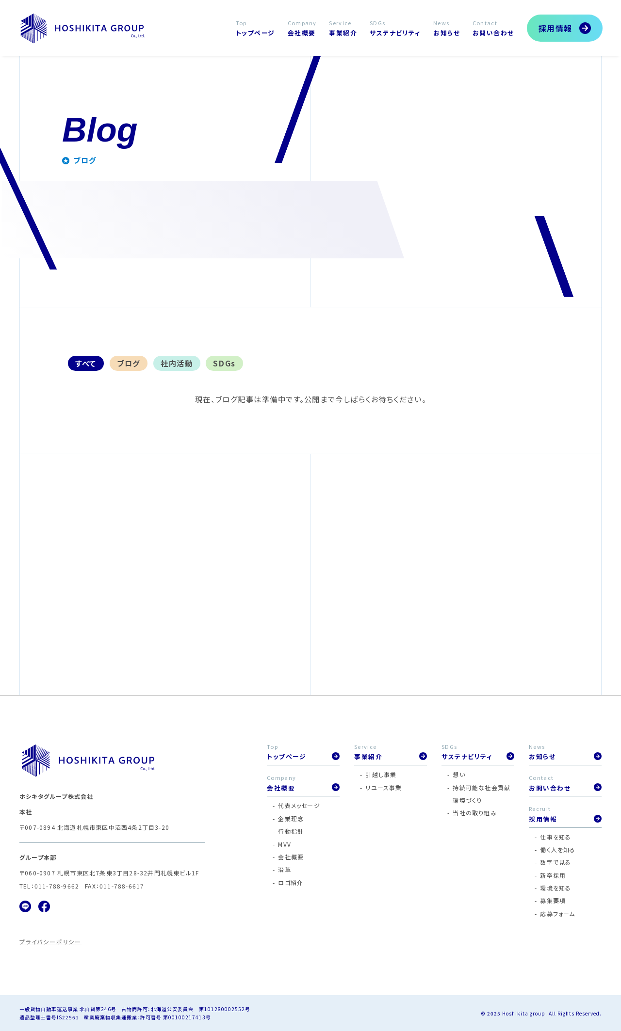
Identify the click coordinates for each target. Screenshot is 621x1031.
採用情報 (555, 28)
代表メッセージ (299, 805)
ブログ (128, 363)
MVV (284, 844)
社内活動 (177, 363)
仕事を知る (555, 837)
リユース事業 (383, 787)
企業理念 (291, 818)
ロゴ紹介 (290, 882)
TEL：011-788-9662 (49, 886)
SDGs (224, 363)
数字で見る (555, 862)
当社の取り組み (474, 813)
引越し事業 (380, 774)
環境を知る (555, 888)
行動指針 (291, 831)
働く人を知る (557, 849)
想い (459, 774)
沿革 (284, 869)
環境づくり (467, 800)
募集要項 (553, 900)
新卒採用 (553, 875)
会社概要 (291, 857)
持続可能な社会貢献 (481, 787)
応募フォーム (557, 913)
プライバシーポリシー (50, 941)
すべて (86, 363)
